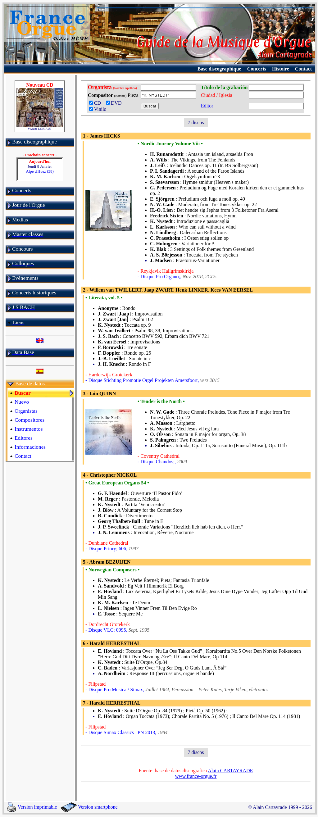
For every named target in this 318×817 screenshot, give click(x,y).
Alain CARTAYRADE (230, 770)
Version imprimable (32, 807)
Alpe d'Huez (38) (40, 171)
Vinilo (98, 109)
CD (96, 103)
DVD (115, 103)
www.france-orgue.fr (196, 776)
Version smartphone (89, 807)
